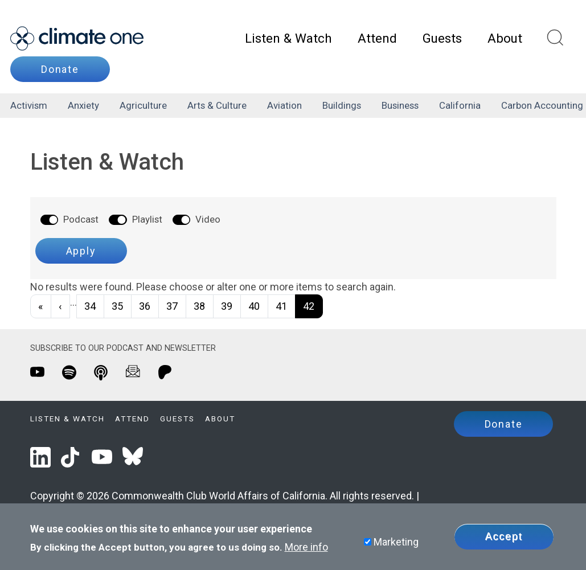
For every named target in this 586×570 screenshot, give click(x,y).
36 (144, 306)
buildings (341, 105)
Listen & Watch (288, 38)
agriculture (143, 105)
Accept (504, 537)
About (504, 38)
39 (226, 306)
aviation (284, 105)
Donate (60, 69)
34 (90, 306)
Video (207, 219)
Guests (442, 38)
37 (172, 306)
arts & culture (217, 105)
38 (199, 306)
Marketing (396, 543)
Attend (377, 38)
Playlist (147, 219)
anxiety (83, 105)
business (400, 105)
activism (28, 105)
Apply (81, 251)
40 (254, 306)
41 (281, 306)
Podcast (81, 219)
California (460, 105)
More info (306, 548)
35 (117, 306)
